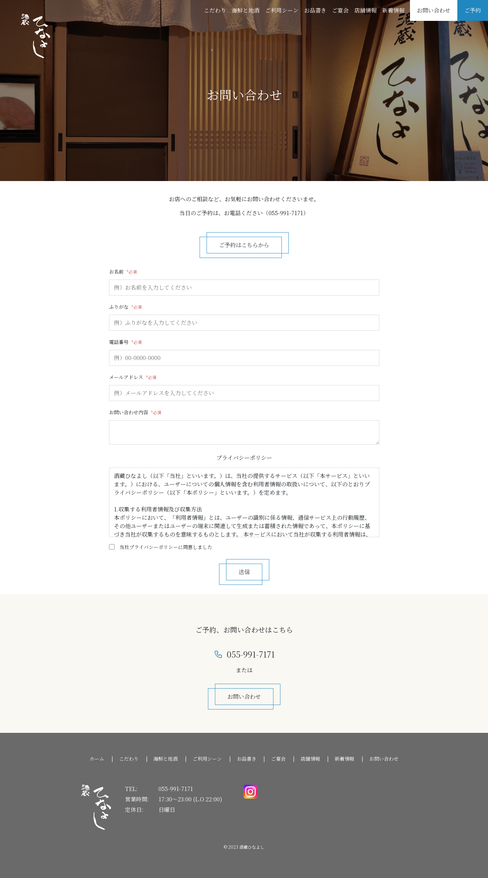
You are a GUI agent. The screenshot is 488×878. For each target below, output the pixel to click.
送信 (244, 572)
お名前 (116, 271)
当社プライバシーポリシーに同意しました (165, 547)
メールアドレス (126, 377)
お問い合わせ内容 (128, 412)
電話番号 (119, 341)
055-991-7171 (175, 789)
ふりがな (119, 306)
